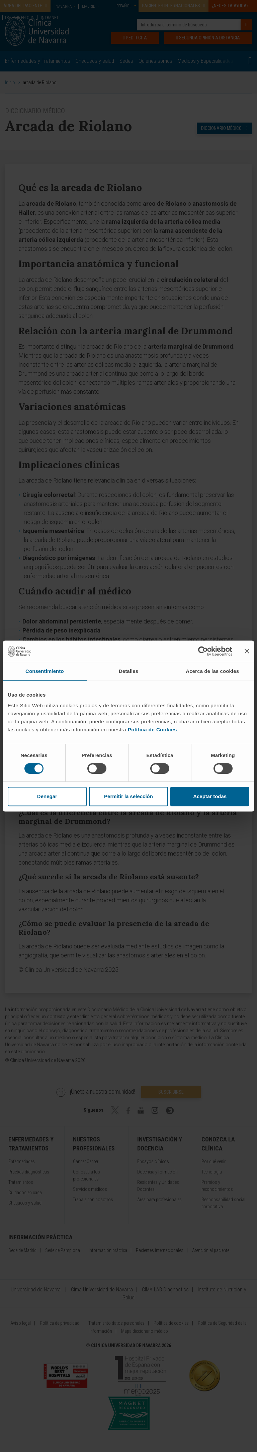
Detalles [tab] (128, 671)
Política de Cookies (152, 729)
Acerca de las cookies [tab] (212, 671)
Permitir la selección (128, 796)
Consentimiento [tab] (44, 671)
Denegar (47, 796)
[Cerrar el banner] (247, 651)
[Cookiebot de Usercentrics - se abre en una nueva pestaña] (203, 651)
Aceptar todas (210, 796)
